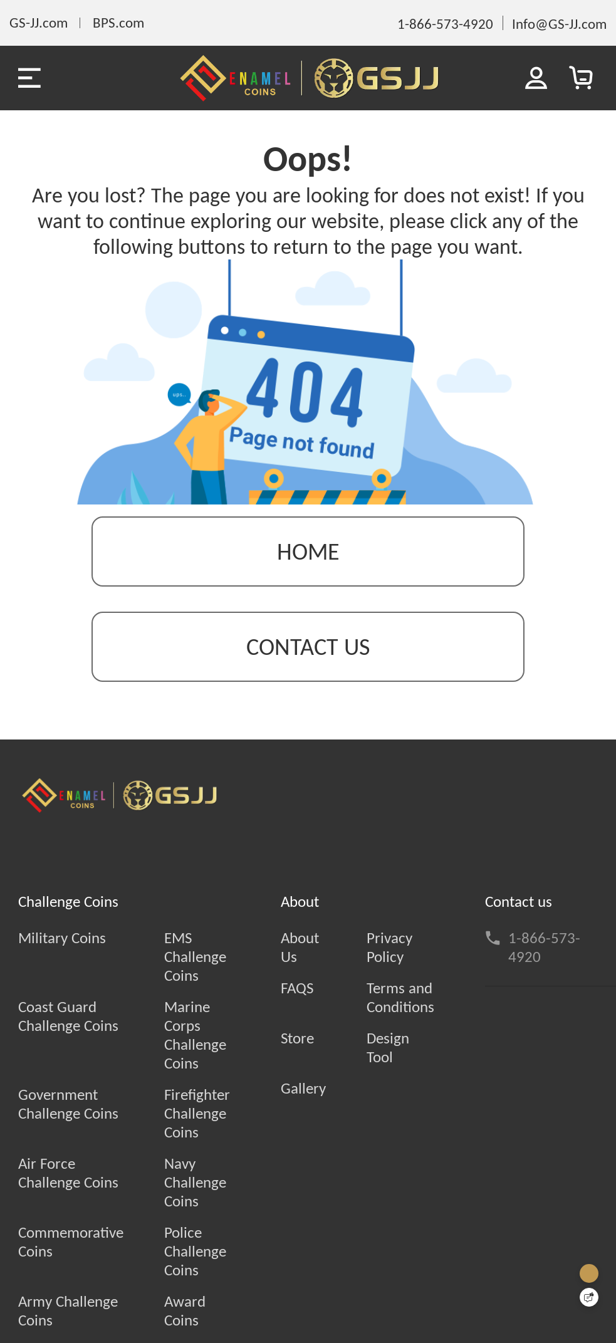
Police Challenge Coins (195, 1251)
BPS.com (118, 22)
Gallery (303, 1088)
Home (308, 551)
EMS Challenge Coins (195, 957)
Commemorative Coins (70, 1242)
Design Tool (388, 1048)
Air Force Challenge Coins (68, 1173)
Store (297, 1038)
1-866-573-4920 (544, 947)
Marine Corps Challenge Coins (195, 1035)
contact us (308, 646)
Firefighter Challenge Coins (197, 1113)
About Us (300, 947)
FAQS (297, 988)
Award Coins (185, 1311)
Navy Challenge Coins (195, 1182)
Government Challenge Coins (68, 1104)
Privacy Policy (389, 947)
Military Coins (62, 938)
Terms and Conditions (400, 997)
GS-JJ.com (38, 22)
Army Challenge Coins (68, 1311)
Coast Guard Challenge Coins (68, 1016)
